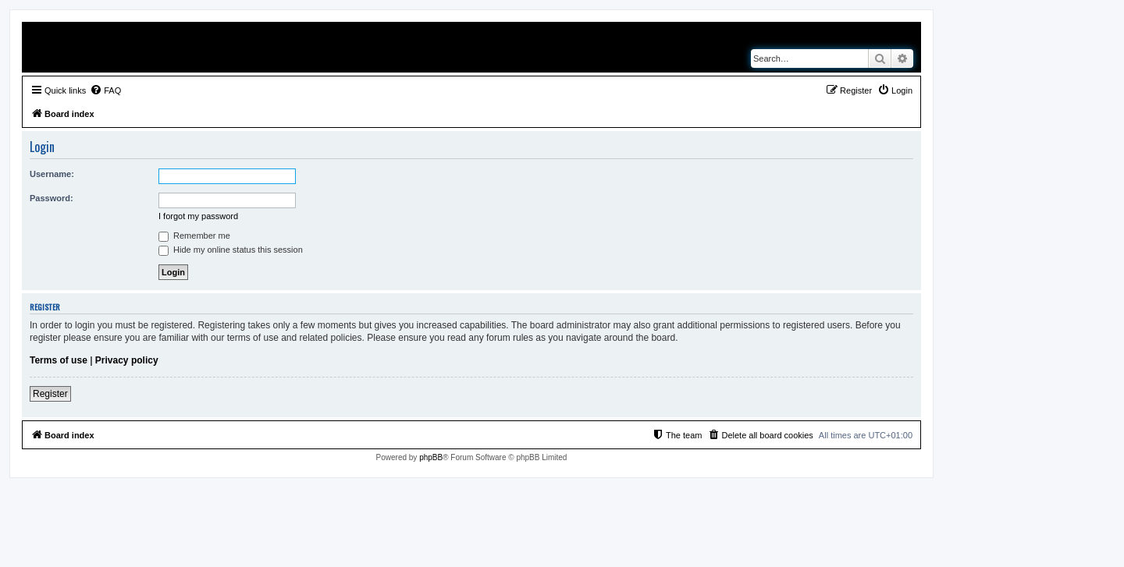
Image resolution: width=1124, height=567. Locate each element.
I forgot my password (198, 216)
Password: (51, 198)
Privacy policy (126, 360)
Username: (52, 174)
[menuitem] (105, 90)
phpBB (431, 457)
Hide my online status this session (230, 249)
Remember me (194, 235)
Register (50, 393)
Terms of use (58, 360)
